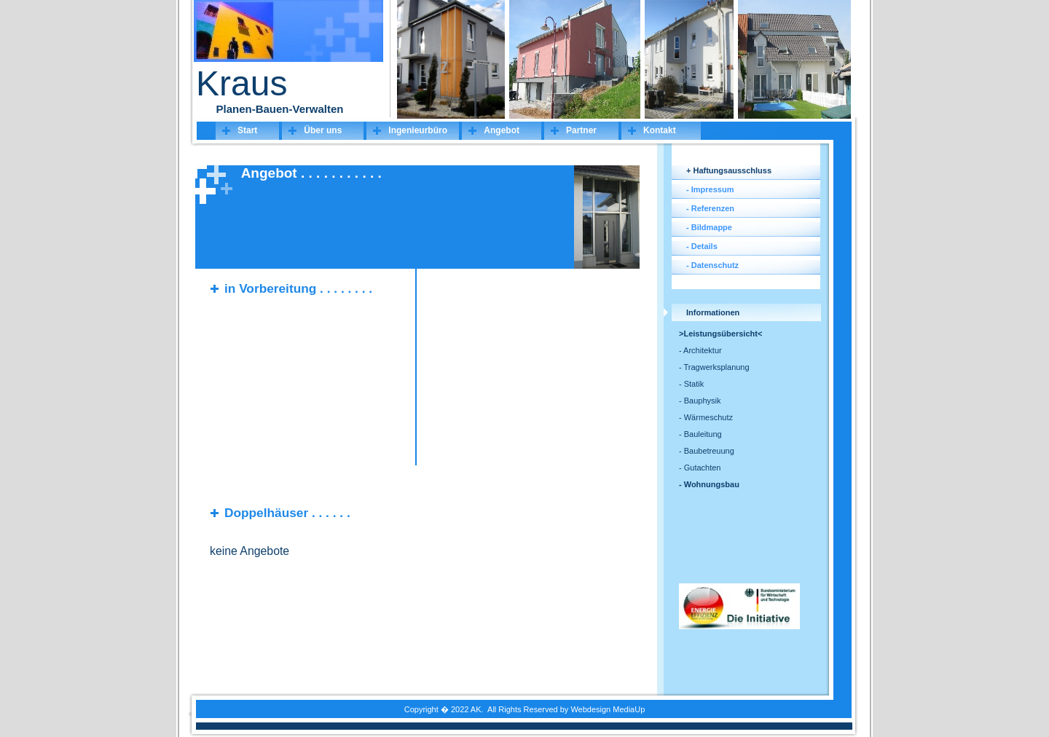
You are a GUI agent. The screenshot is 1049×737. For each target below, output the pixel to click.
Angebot (501, 130)
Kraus (241, 83)
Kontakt (659, 130)
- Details (702, 246)
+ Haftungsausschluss (728, 170)
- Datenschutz (712, 265)
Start (247, 130)
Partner (581, 130)
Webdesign (590, 709)
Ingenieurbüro (417, 130)
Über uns (323, 130)
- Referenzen (710, 208)
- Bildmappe (709, 227)
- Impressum (710, 189)
